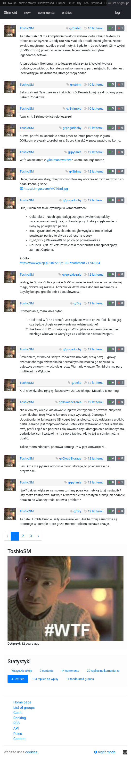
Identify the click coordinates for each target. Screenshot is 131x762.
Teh (86, 3)
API (16, 728)
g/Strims (75, 171)
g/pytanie (74, 152)
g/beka (77, 383)
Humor (60, 3)
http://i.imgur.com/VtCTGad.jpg (46, 188)
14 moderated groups (80, 679)
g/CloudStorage (70, 458)
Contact (19, 739)
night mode (104, 752)
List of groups (119, 3)
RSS (16, 723)
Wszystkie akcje (21, 670)
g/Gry (77, 303)
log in (119, 13)
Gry (79, 3)
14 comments (70, 670)
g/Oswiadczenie (70, 402)
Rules (17, 734)
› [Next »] (38, 536)
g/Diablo (75, 28)
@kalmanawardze (59, 160)
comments (46, 13)
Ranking (19, 718)
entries (67, 13)
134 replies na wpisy (45, 679)
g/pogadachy (72, 128)
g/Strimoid (74, 108)
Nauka (12, 3)
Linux (71, 3)
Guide (17, 713)
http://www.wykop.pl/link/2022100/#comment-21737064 (60, 263)
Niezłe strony (27, 3)
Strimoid (96, 3)
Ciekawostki (46, 3)
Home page (22, 702)
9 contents (47, 670)
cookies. (31, 752)
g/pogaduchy (72, 200)
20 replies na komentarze (103, 670)
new (27, 13)
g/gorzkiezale (71, 274)
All (4, 3)
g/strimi (75, 84)
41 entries (17, 679)
